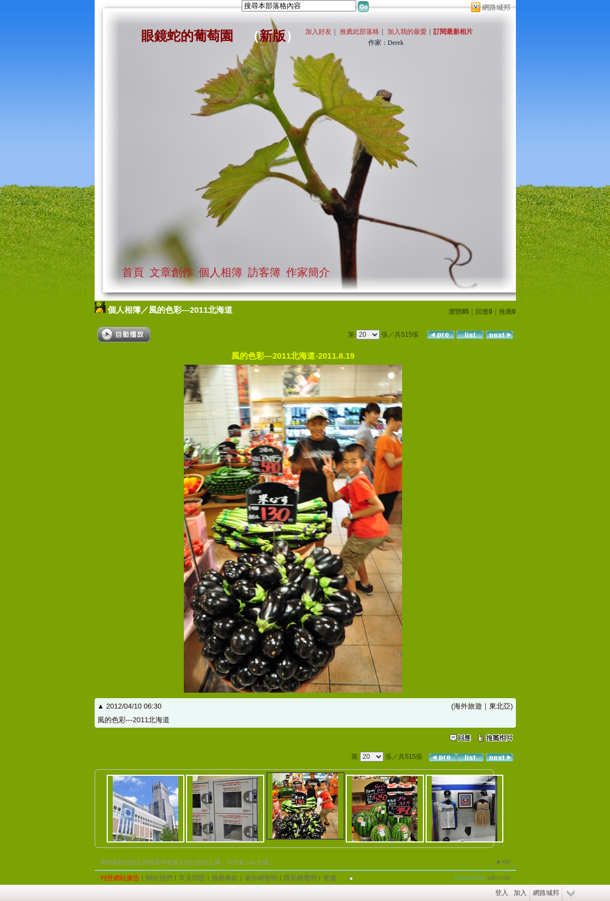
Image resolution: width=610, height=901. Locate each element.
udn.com (498, 877)
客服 (329, 878)
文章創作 (171, 272)
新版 (272, 36)
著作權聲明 (261, 878)
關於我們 (159, 878)
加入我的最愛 (407, 32)
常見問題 (192, 878)
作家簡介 (308, 272)
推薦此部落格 (359, 32)
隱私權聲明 (300, 878)
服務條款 (225, 878)
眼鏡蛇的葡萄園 (187, 36)
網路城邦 (496, 7)
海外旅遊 (468, 706)
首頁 (133, 272)
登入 (501, 893)
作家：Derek (386, 42)
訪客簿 (264, 272)
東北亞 (499, 706)
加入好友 (318, 32)
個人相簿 (220, 272)
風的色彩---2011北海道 (191, 309)
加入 (520, 893)
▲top (502, 861)
